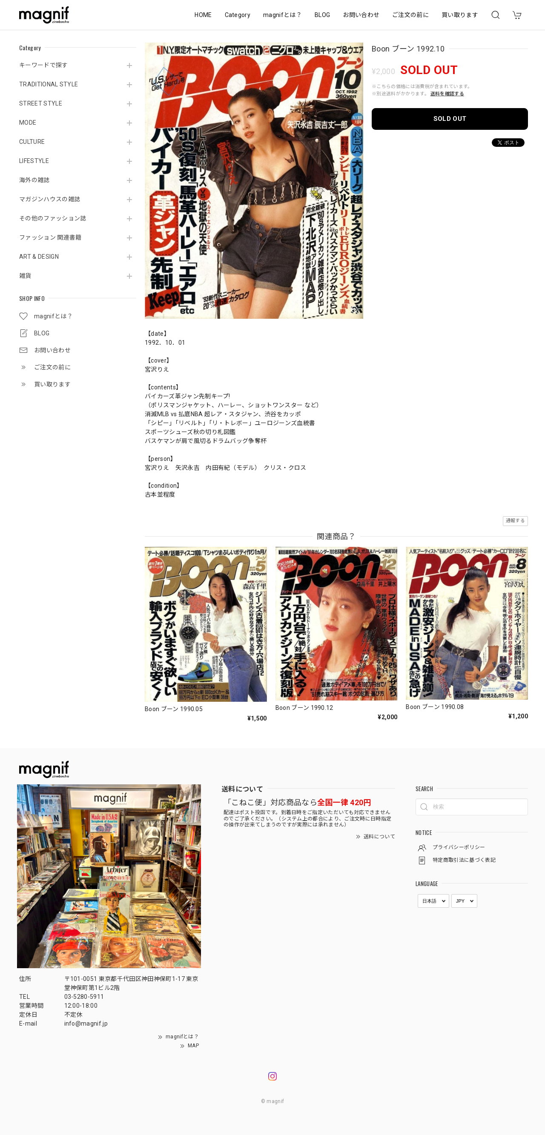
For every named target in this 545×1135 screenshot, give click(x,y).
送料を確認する (447, 94)
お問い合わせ (361, 14)
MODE (27, 122)
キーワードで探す (43, 65)
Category (238, 14)
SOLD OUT (450, 119)
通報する (515, 520)
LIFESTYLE (34, 160)
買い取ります (460, 14)
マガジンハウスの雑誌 (49, 199)
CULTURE (32, 141)
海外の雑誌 (34, 180)
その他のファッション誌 (52, 218)
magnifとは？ (282, 14)
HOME (203, 14)
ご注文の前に (410, 14)
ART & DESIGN (39, 256)
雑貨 (25, 275)
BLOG (322, 14)
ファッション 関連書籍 (50, 237)
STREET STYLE (40, 103)
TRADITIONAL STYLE (48, 84)
